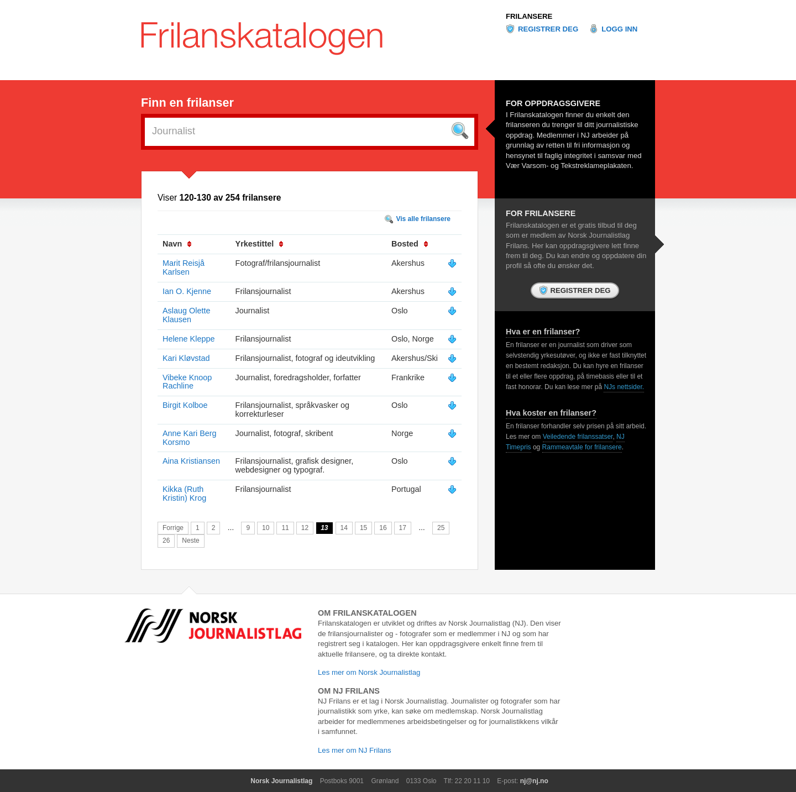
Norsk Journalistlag (281, 781)
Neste (190, 540)
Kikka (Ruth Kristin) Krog (184, 493)
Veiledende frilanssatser (578, 436)
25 (440, 528)
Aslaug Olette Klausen (186, 315)
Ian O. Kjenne (187, 291)
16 (382, 528)
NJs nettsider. (624, 387)
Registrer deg (548, 29)
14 (344, 528)
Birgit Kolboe (185, 405)
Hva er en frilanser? (543, 331)
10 (265, 528)
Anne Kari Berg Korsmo (190, 438)
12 (304, 528)
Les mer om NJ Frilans (354, 750)
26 (166, 540)
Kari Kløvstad (186, 358)
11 (285, 528)
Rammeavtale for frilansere (582, 447)
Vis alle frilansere (423, 219)
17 (402, 528)
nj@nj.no (534, 781)
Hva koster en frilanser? (551, 412)
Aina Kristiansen (191, 461)
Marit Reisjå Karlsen (184, 267)
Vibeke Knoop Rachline (187, 382)
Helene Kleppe (188, 338)
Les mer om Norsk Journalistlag (369, 672)
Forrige (173, 528)
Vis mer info (452, 263)
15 (363, 528)
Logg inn (619, 29)
